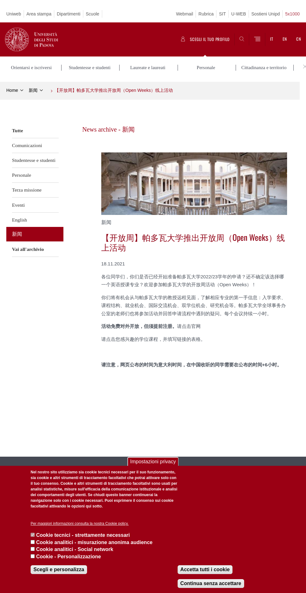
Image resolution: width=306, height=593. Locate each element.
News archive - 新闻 (108, 129)
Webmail (184, 13)
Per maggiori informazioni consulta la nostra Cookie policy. (80, 523)
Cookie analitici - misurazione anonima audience (94, 542)
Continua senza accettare (210, 583)
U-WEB (238, 13)
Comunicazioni (27, 145)
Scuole (92, 13)
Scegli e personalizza (58, 569)
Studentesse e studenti (34, 160)
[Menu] (257, 39)
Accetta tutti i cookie (205, 569)
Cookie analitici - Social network (74, 549)
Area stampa (38, 13)
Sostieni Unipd (265, 13)
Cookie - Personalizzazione (68, 556)
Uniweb (13, 13)
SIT (222, 13)
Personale (21, 175)
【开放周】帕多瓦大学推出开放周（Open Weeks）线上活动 (114, 90)
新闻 (33, 90)
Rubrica (206, 13)
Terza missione (27, 190)
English (19, 219)
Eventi (18, 205)
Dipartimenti (68, 13)
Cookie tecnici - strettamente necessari (83, 535)
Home (12, 90)
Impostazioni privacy (153, 461)
